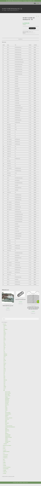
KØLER (6, 421)
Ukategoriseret (5, 471)
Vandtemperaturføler (8, 441)
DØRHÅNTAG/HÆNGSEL (6, 451)
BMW (34, 304)
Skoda (19, 298)
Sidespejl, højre (7, 429)
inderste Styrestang (5, 454)
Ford (4, 342)
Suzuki (4, 382)
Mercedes (5, 360)
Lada (4, 351)
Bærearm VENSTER (7, 395)
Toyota (4, 385)
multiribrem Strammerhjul (8, 425)
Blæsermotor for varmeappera (7, 445)
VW (4, 304)
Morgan (5, 364)
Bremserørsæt (7, 402)
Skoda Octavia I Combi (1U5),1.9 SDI (20, 299)
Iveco (4, 346)
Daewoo (5, 338)
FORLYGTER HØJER (7, 304)
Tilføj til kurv (32, 28)
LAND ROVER (5, 355)
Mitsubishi (5, 363)
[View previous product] (36, 16)
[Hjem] (2, 10)
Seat (17, 298)
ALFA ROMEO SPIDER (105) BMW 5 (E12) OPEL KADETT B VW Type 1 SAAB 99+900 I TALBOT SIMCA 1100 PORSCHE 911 (33, 308)
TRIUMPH (5, 386)
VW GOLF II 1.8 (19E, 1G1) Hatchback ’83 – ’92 (12, 10)
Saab (4, 373)
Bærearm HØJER (7, 394)
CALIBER (6, 408)
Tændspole (6, 438)
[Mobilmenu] (37, 3)
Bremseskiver (6, 403)
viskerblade (4, 473)
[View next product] (38, 16)
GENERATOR (6, 415)
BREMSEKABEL (7, 399)
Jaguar (4, 347)
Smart (4, 378)
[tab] (20, 39)
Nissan (4, 365)
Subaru (5, 381)
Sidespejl (6, 428)
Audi (4, 326)
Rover (4, 372)
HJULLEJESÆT (7, 419)
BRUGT (6, 406)
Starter (6, 432)
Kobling (6, 420)
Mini (4, 361)
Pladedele (4, 462)
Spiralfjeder (22, 298)
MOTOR (6, 424)
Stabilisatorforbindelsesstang (6, 467)
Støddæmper (6, 433)
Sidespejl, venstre (7, 430)
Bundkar (6, 407)
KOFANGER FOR (5, 457)
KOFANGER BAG (5, 456)
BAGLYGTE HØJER (7, 391)
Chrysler (5, 334)
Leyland (5, 356)
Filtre (5, 411)
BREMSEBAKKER (7, 398)
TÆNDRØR (4, 470)
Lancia (4, 352)
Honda (4, 343)
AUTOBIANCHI (5, 329)
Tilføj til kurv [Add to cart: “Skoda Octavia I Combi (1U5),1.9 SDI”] (20, 303)
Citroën (4, 335)
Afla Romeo (28, 304)
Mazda (4, 359)
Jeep (4, 348)
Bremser (4, 448)
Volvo (4, 389)
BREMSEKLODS (32, 304)
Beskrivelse (20, 39)
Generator (6, 416)
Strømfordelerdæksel (7, 434)
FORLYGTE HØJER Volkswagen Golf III (8, 305)
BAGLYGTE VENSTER (8, 393)
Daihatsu (5, 339)
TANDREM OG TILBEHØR (8, 437)
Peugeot (5, 368)
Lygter (10, 304)
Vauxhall (5, 387)
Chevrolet (5, 333)
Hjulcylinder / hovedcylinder (8, 417)
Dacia (4, 337)
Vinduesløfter (6, 442)
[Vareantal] (25, 28)
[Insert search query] (20, 319)
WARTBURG (5, 443)
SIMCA (4, 376)
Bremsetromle (7, 404)
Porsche (5, 369)
